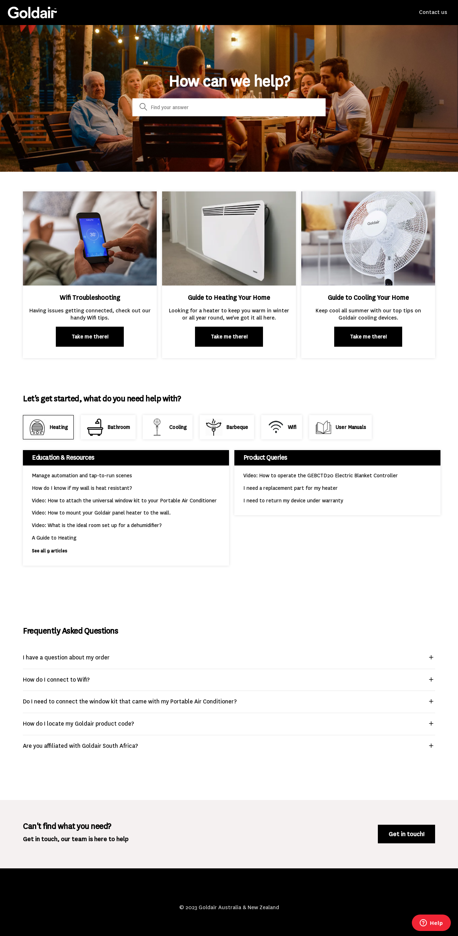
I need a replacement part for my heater (290, 488)
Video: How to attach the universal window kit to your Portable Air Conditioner (124, 500)
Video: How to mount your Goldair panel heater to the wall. (101, 513)
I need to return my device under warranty (293, 500)
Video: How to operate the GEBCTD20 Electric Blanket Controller (320, 475)
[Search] (229, 107)
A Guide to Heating (54, 538)
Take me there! (90, 336)
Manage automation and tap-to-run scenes (82, 475)
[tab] (48, 427)
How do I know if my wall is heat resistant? (82, 488)
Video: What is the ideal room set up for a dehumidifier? (97, 525)
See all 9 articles (49, 551)
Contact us (433, 12)
